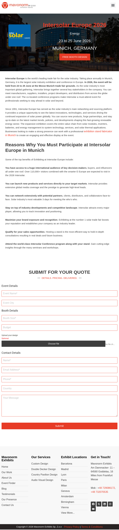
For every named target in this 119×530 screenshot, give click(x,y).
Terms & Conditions (92, 527)
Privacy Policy (71, 527)
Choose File (53, 343)
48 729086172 (107, 488)
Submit (59, 426)
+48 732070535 (99, 492)
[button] (113, 5)
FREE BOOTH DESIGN (74, 57)
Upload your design (10, 335)
